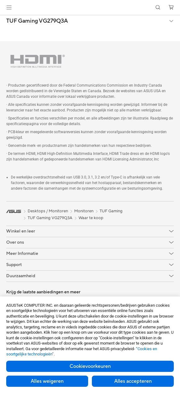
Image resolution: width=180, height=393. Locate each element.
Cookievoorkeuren (90, 366)
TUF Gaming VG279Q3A (37, 21)
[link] (90, 7)
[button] (9, 7)
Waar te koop (91, 217)
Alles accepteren (133, 381)
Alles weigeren (47, 381)
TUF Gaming (111, 211)
